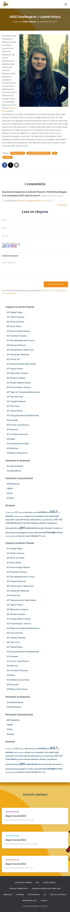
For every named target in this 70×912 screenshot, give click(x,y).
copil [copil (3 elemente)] (56, 516)
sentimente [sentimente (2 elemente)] (38, 533)
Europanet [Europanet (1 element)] (42, 520)
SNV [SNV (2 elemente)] (45, 533)
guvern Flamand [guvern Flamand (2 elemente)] (23, 523)
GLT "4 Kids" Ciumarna (15, 317)
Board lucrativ (49, 882)
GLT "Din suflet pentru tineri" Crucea (21, 340)
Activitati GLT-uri (17, 153)
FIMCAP (10, 489)
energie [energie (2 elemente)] (27, 520)
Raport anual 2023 (15, 839)
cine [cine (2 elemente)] (32, 516)
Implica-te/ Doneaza (58, 894)
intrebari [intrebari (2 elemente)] (42, 523)
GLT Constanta (12, 420)
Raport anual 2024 (15, 815)
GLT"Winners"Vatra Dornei (17, 453)
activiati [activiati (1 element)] (35, 512)
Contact (44, 900)
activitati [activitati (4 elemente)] (42, 512)
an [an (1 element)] (59, 512)
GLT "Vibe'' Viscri (13, 406)
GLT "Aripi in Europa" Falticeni (18, 331)
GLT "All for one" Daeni (15, 322)
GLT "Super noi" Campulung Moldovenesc (23, 392)
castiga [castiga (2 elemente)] (27, 516)
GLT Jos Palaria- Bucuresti (17, 434)
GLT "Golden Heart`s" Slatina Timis (20, 350)
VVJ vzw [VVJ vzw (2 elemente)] (41, 536)
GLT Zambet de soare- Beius (18, 444)
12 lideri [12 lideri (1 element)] (7, 512)
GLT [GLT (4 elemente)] (57, 519)
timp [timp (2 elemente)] (19, 536)
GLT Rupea (11, 439)
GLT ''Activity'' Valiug (14, 312)
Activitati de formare (23, 882)
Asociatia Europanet (15, 466)
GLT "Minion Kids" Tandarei (17, 373)
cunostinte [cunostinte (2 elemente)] (19, 520)
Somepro (10, 498)
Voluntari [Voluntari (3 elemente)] (34, 536)
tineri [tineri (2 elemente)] (23, 536)
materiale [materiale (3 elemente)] (30, 528)
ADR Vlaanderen (13, 484)
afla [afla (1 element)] (48, 512)
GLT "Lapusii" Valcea (15, 369)
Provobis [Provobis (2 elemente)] (30, 533)
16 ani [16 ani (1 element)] (13, 512)
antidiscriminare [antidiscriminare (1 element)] (19, 516)
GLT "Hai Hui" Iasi (13, 359)
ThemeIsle (43, 906)
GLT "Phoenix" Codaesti (16, 378)
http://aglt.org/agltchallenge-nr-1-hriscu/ (33, 200)
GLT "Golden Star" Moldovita (18, 355)
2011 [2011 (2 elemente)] (17, 512)
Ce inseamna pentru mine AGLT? (38, 153)
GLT (55, 153)
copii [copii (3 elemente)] (51, 516)
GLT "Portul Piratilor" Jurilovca (19, 387)
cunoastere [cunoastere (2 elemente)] (10, 520)
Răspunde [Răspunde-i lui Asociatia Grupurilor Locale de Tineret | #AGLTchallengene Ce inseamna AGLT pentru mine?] (62, 205)
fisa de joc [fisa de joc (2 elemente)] (50, 520)
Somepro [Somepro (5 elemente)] (52, 532)
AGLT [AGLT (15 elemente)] (54, 512)
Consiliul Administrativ (18, 888)
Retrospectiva (34, 894)
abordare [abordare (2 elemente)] (29, 512)
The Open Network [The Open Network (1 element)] (11, 536)
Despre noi (8, 894)
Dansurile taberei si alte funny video (46, 888)
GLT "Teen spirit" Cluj (15, 397)
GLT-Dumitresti (12, 448)
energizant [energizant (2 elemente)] (34, 520)
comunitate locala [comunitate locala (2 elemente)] (41, 516)
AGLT (37, 882)
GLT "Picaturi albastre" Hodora (19, 383)
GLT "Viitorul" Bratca (15, 411)
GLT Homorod (12, 429)
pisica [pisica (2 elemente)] (15, 533)
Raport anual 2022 (15, 863)
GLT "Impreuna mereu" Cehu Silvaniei (21, 364)
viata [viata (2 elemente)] (28, 536)
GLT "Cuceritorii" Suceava (17, 336)
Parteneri (20, 894)
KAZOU (9, 493)
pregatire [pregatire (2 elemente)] (22, 533)
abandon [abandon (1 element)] (22, 512)
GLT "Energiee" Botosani (16, 345)
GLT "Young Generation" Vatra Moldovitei (23, 416)
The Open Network (14, 471)
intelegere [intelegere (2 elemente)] (35, 523)
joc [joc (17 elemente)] (22, 527)
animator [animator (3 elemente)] (9, 516)
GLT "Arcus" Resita (14, 326)
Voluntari (7, 157)
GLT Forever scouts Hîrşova (18, 425)
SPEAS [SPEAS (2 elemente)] (60, 533)
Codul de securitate (10, 256)
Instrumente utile (30, 900)
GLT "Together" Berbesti (16, 401)
